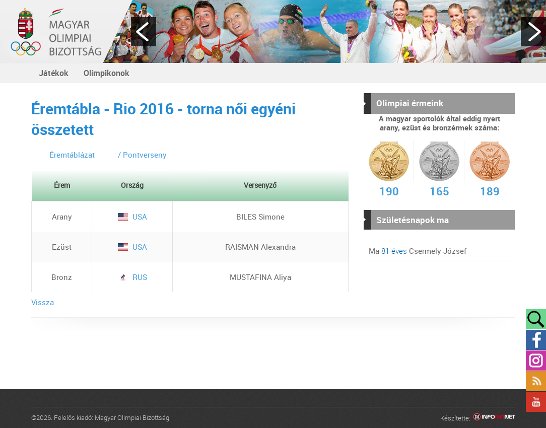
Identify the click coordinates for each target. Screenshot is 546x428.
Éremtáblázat (72, 155)
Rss (536, 381)
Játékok (54, 73)
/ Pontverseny (142, 155)
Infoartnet (494, 418)
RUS (132, 277)
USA (132, 216)
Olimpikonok (106, 73)
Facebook (536, 340)
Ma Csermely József (417, 251)
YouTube (536, 402)
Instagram (536, 360)
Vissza (42, 302)
